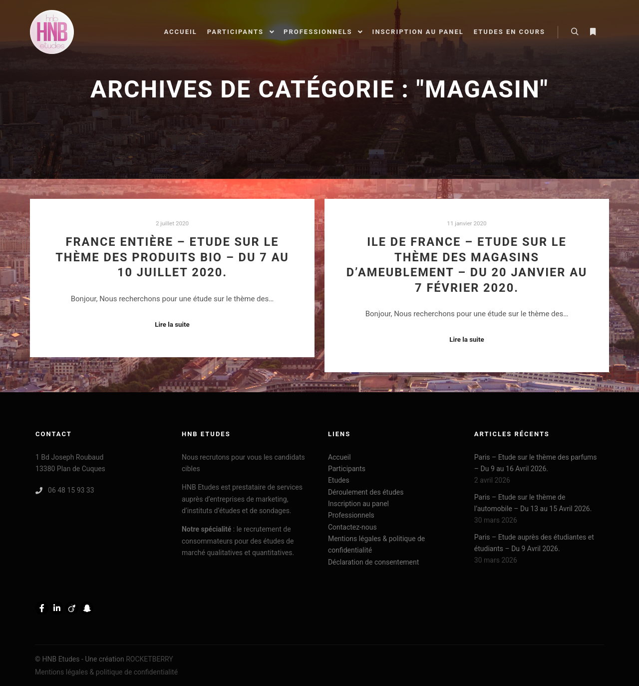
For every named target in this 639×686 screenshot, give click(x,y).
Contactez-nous (352, 527)
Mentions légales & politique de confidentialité (376, 544)
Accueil (339, 457)
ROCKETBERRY (149, 659)
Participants (346, 469)
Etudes (338, 480)
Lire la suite (172, 324)
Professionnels (351, 515)
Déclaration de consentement (373, 562)
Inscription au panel (358, 504)
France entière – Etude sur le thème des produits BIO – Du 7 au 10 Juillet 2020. (172, 257)
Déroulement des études (366, 492)
